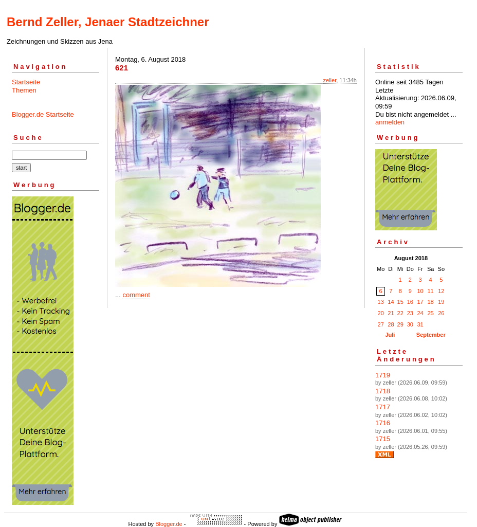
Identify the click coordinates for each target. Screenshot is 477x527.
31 (420, 324)
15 (400, 302)
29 (400, 324)
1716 (382, 423)
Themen (24, 90)
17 (420, 302)
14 (391, 302)
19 (441, 302)
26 (441, 313)
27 (381, 324)
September (431, 335)
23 (410, 313)
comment (136, 295)
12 (441, 291)
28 (391, 324)
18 (430, 302)
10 (420, 291)
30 (410, 324)
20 (381, 313)
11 (430, 291)
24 (420, 313)
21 (391, 313)
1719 (382, 375)
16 (410, 302)
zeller (330, 80)
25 (430, 313)
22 (400, 313)
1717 (382, 407)
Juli (390, 335)
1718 (382, 391)
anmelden (390, 122)
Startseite (26, 82)
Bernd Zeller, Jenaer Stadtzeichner (108, 22)
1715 (382, 439)
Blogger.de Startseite (43, 114)
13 (381, 302)
